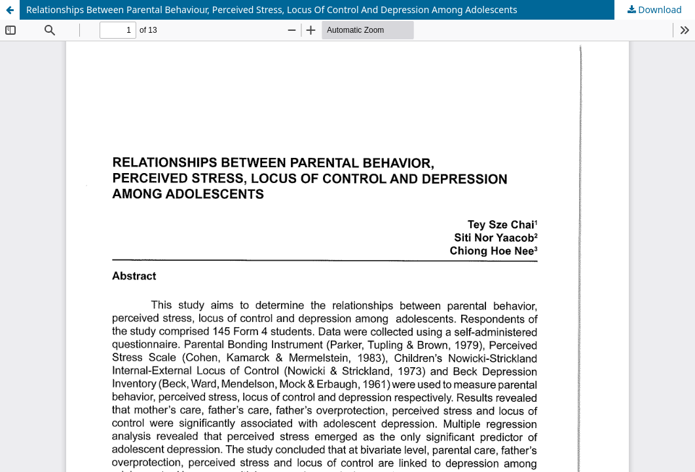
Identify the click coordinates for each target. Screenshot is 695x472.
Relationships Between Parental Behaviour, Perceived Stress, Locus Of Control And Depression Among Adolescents (271, 9)
